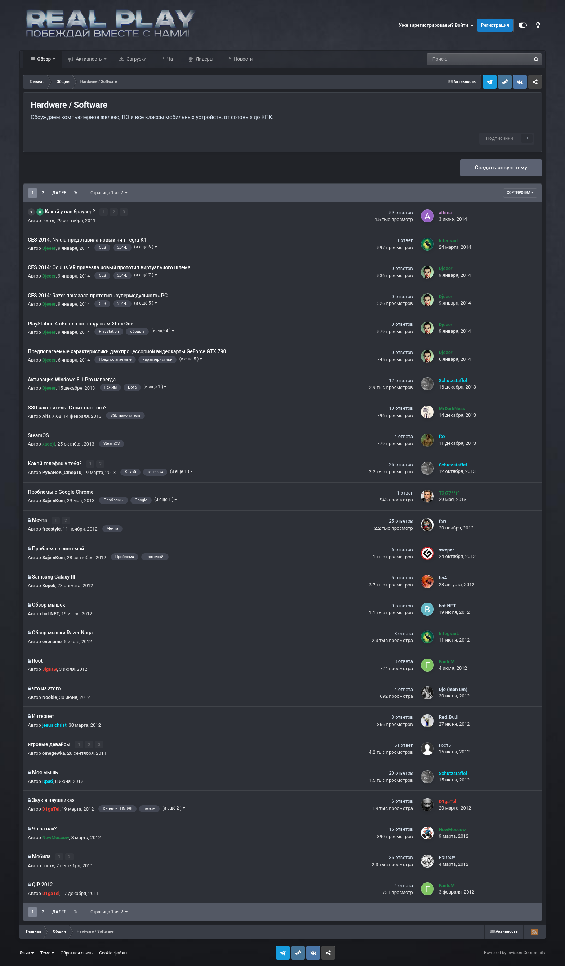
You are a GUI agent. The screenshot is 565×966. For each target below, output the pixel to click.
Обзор (44, 59)
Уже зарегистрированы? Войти (436, 25)
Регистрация (495, 25)
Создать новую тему (501, 167)
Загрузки (136, 59)
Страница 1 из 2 (109, 192)
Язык (26, 951)
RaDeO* (447, 856)
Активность (89, 59)
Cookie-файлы (113, 951)
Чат (170, 59)
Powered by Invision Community (515, 951)
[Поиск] (460, 59)
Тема (47, 951)
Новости (243, 59)
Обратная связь (77, 951)
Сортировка (520, 193)
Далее (59, 192)
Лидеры (204, 59)
